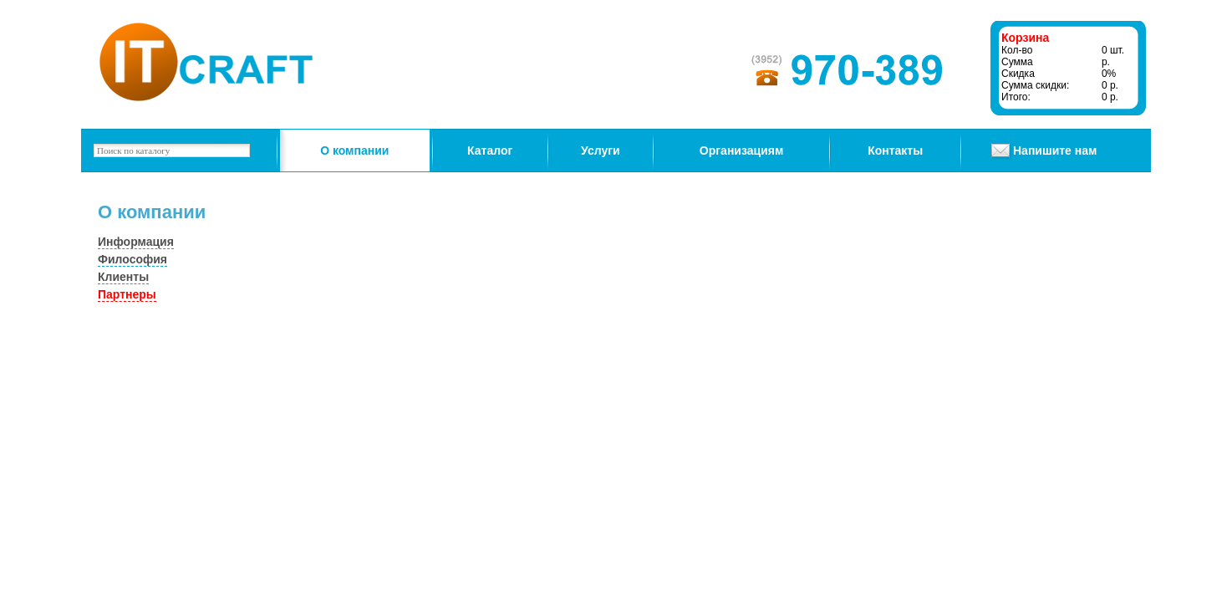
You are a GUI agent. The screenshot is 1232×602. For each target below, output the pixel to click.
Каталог (489, 150)
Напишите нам (1055, 150)
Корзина (1025, 37)
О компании (354, 150)
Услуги (600, 150)
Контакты (895, 150)
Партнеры (127, 294)
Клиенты (123, 276)
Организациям (741, 150)
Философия (132, 259)
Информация (136, 241)
